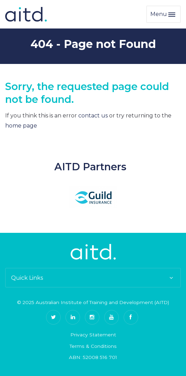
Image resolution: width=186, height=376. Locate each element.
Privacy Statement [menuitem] (93, 334)
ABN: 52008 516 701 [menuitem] (93, 357)
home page (21, 125)
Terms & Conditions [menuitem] (93, 346)
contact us (93, 115)
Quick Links (93, 277)
